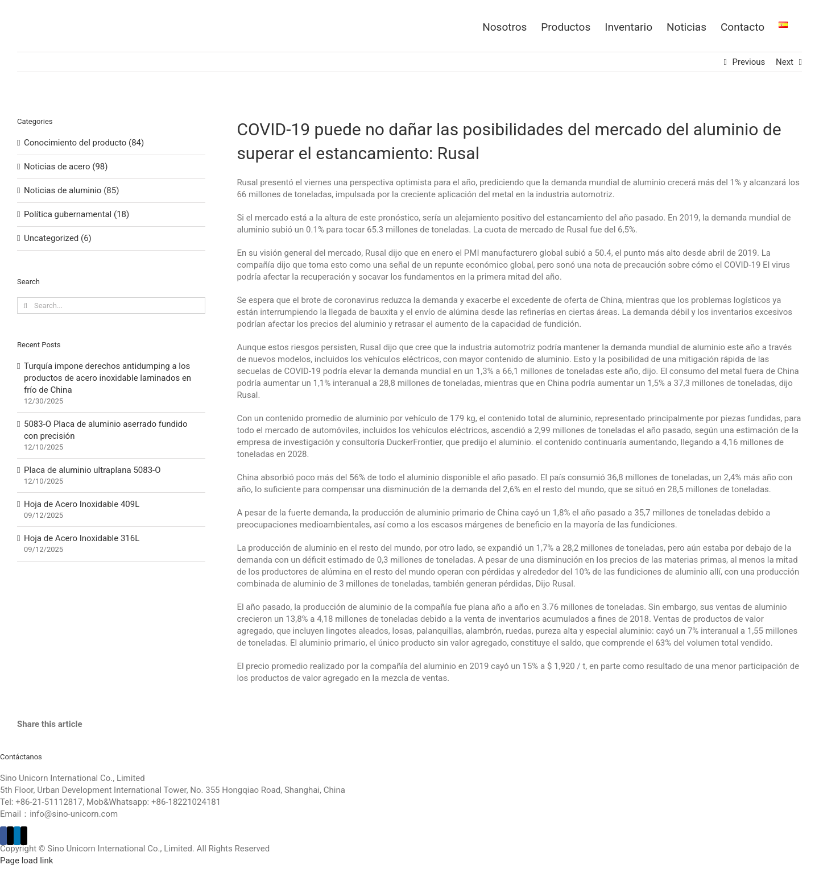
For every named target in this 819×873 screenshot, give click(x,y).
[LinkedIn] (17, 835)
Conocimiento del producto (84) (84, 143)
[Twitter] (10, 835)
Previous (749, 62)
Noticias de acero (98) (65, 166)
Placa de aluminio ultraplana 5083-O (92, 470)
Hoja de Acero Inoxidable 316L (81, 538)
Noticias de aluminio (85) (71, 190)
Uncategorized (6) (58, 238)
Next (784, 62)
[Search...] (111, 305)
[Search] (25, 305)
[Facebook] (3, 835)
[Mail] (23, 835)
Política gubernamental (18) (76, 214)
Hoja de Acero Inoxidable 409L (81, 504)
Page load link (26, 860)
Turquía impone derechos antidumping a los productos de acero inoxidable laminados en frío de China (107, 378)
